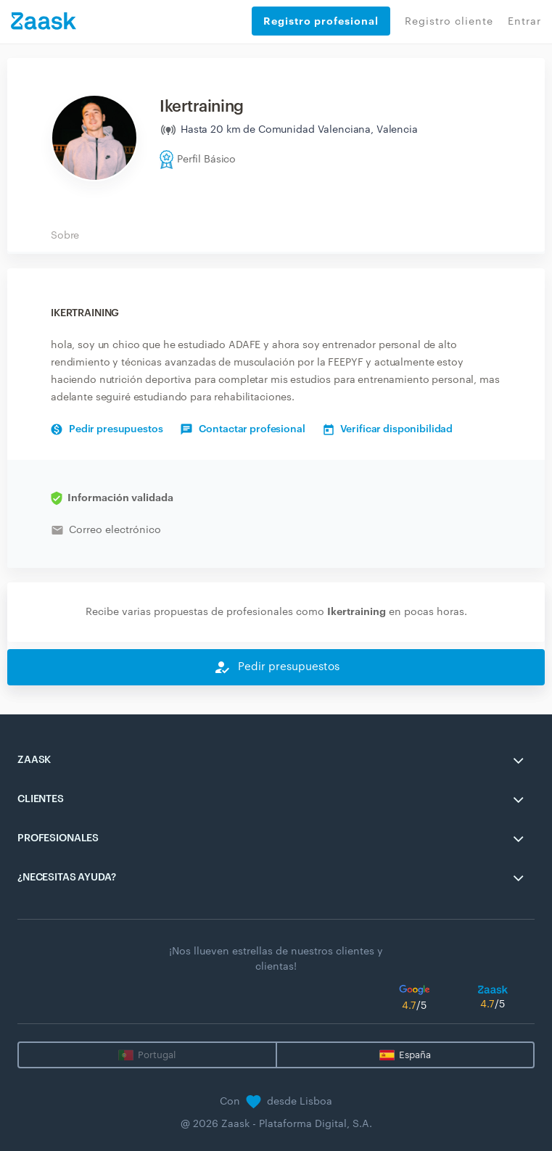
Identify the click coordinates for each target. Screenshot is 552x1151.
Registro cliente (449, 22)
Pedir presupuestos (106, 429)
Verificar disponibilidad (388, 429)
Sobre (65, 236)
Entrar (524, 22)
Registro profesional (321, 21)
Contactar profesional (243, 429)
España (415, 1055)
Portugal (157, 1055)
